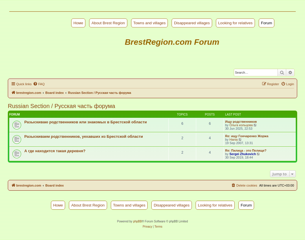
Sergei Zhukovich (242, 154)
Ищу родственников (241, 121)
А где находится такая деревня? (54, 151)
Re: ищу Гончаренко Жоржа (246, 136)
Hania (233, 139)
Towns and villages (149, 23)
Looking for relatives (235, 23)
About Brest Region (108, 23)
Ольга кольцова (241, 125)
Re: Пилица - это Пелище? (246, 150)
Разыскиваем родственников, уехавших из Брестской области (83, 136)
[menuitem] (39, 84)
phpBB (137, 221)
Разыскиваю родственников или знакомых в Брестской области (85, 122)
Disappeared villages (192, 23)
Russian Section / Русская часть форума (61, 106)
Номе (78, 23)
